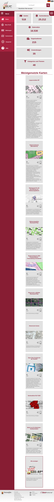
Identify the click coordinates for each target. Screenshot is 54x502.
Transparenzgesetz (19, 497)
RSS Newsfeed (33, 492)
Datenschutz (17, 494)
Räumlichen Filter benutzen (26, 8)
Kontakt (16, 492)
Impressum (17, 493)
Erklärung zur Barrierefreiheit (18, 499)
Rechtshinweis (18, 496)
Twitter (32, 495)
